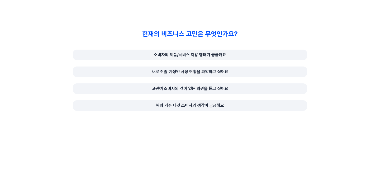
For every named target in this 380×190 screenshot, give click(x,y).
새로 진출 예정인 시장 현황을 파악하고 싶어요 (190, 71)
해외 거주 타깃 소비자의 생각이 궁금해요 (190, 105)
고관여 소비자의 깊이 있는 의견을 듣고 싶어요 (190, 88)
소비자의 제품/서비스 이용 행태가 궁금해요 (190, 54)
